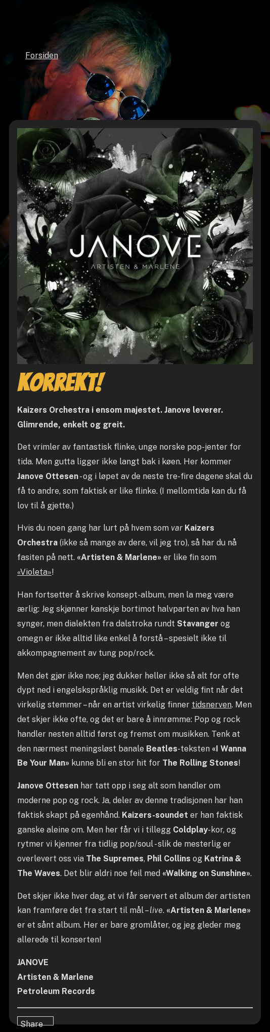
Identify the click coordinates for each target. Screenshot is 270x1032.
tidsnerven (212, 704)
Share (31, 1022)
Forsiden (41, 55)
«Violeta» (34, 572)
